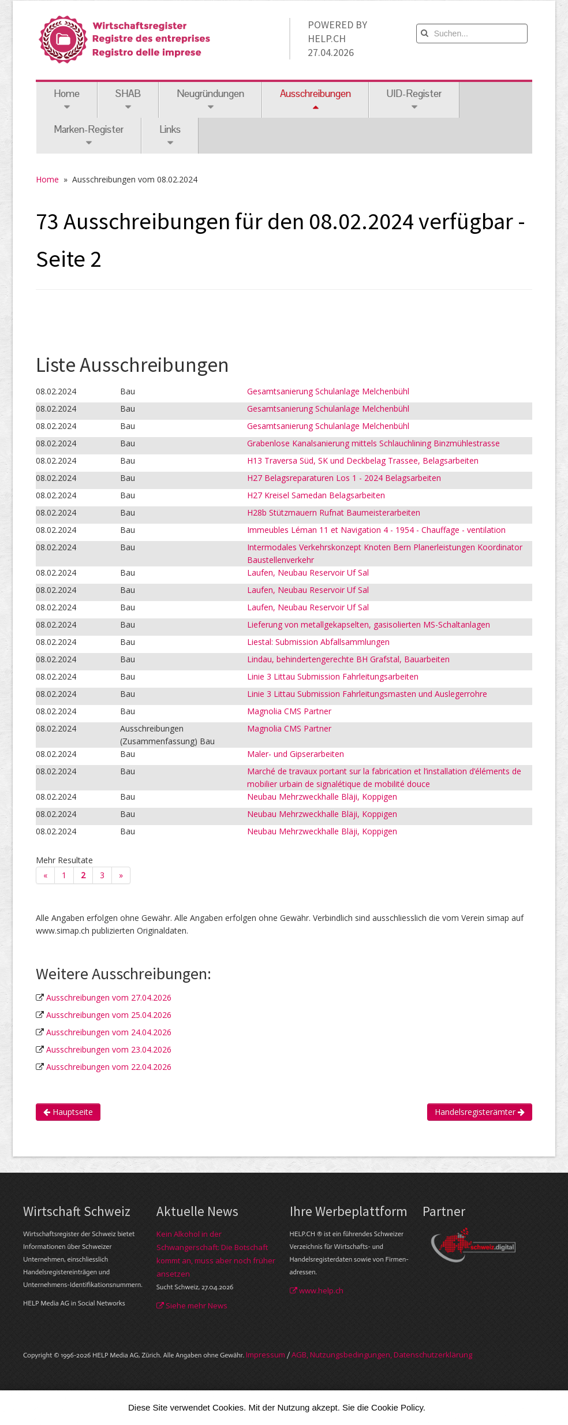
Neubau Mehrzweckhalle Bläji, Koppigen (322, 796)
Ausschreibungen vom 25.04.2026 (108, 1014)
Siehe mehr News (191, 1305)
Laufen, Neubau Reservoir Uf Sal (308, 572)
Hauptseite (68, 1111)
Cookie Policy (397, 1407)
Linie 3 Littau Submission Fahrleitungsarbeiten (332, 676)
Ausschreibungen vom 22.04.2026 (108, 1066)
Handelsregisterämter (480, 1111)
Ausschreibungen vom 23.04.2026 (108, 1049)
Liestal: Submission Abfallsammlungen (318, 641)
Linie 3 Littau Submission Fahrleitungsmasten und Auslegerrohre (367, 693)
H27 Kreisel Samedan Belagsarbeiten (316, 495)
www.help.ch (316, 1290)
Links (170, 135)
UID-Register (414, 99)
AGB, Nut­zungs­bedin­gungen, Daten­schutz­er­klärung (382, 1354)
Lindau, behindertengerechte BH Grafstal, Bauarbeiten (348, 659)
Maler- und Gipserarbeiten (295, 753)
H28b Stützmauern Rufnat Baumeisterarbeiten (333, 512)
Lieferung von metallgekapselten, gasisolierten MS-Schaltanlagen (368, 624)
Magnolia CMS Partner (289, 711)
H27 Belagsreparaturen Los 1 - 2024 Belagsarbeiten (344, 477)
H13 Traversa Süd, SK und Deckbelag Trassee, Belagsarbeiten (363, 460)
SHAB (128, 99)
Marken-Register (89, 135)
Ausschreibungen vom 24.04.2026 (108, 1032)
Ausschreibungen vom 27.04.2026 (108, 997)
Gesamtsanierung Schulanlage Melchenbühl (328, 391)
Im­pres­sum (265, 1354)
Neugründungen (210, 99)
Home (67, 99)
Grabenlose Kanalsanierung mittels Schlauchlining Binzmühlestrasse (373, 443)
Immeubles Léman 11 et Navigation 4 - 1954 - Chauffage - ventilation (376, 529)
